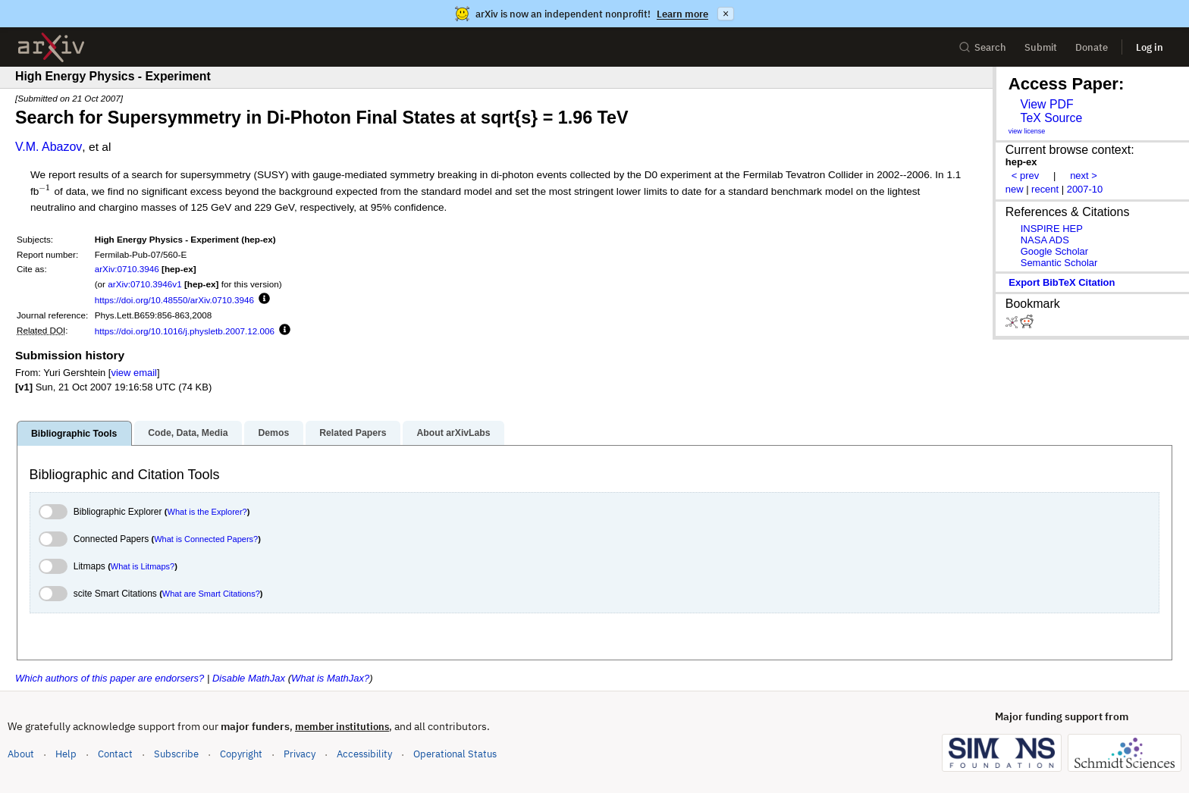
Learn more (682, 14)
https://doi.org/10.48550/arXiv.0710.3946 (174, 300)
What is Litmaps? (142, 566)
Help (66, 754)
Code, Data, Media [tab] (187, 433)
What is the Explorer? (207, 511)
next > (1083, 175)
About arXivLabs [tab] (453, 433)
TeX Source (1051, 117)
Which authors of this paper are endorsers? (109, 678)
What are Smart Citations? (211, 593)
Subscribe (176, 754)
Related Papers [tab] (352, 433)
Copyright (241, 754)
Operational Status (455, 753)
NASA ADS (1045, 240)
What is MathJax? (330, 678)
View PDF (1046, 104)
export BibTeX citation (1062, 282)
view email (133, 372)
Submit (1040, 47)
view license (1027, 131)
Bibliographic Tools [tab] (74, 433)
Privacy (299, 754)
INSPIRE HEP (1052, 228)
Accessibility (364, 754)
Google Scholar (1054, 251)
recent (1045, 189)
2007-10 (1085, 189)
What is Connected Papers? (206, 539)
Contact (115, 754)
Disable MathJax (248, 678)
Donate (1091, 47)
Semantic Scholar (1059, 262)
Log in (1149, 47)
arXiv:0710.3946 (127, 269)
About (21, 754)
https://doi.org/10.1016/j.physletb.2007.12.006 (185, 331)
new (1014, 189)
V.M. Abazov (48, 146)
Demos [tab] (273, 433)
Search (982, 47)
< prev (1025, 175)
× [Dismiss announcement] (726, 14)
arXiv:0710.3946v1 (144, 284)
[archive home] (51, 47)
